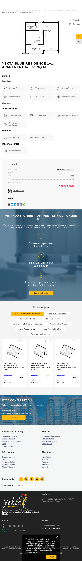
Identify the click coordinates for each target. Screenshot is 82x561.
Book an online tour (41, 293)
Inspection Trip (7, 446)
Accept (51, 557)
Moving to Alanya (8, 464)
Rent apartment (47, 439)
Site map (45, 464)
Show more (6, 103)
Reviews (45, 459)
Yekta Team (46, 457)
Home (4, 11)
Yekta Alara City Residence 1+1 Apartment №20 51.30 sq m (14, 366)
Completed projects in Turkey (17, 11)
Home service (47, 444)
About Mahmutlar (8, 467)
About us (45, 462)
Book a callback (14, 417)
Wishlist (76, 20)
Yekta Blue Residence (34, 11)
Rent (4, 444)
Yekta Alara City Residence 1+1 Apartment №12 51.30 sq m (40, 366)
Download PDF (18, 191)
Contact (45, 467)
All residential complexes (11, 441)
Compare (76, 24)
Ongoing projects (8, 439)
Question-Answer (8, 457)
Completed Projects (9, 436)
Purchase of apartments (51, 436)
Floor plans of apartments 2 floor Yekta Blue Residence (60, 11)
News (4, 459)
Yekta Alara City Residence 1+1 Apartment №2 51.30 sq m (66, 366)
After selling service (49, 441)
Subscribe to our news (51, 528)
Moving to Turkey (8, 462)
